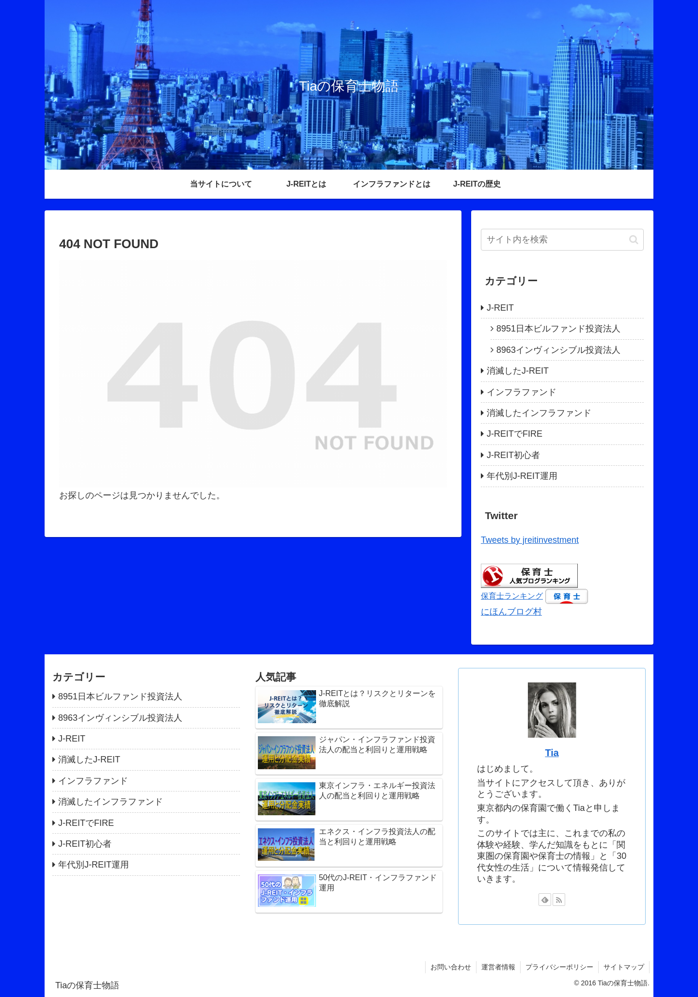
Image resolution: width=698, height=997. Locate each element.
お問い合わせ (450, 967)
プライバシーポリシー (559, 967)
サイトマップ (623, 967)
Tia (551, 752)
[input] (562, 240)
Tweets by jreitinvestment (530, 540)
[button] (633, 239)
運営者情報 (498, 967)
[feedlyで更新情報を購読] (545, 899)
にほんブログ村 (511, 612)
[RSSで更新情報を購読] (559, 899)
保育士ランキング (512, 595)
